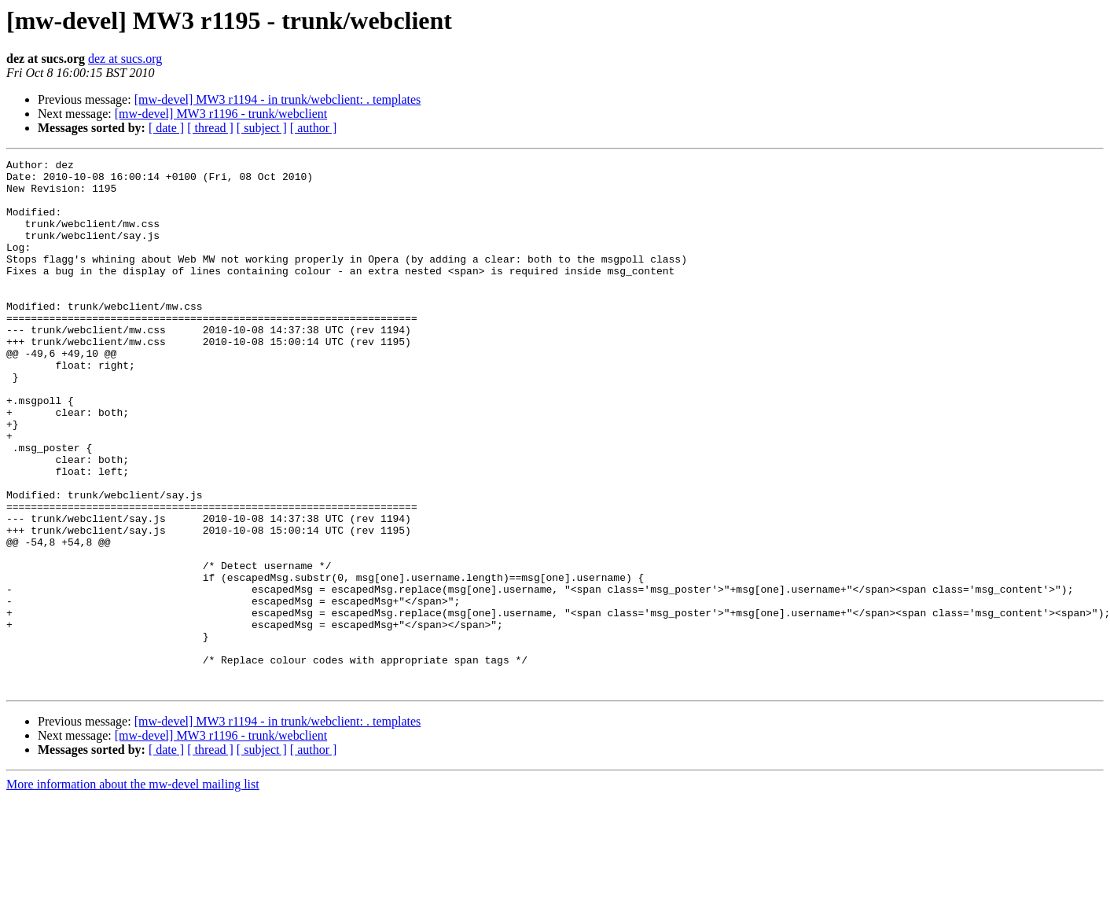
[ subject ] (262, 127)
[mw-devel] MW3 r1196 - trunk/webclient (221, 113)
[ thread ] (210, 127)
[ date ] (166, 127)
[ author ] (313, 127)
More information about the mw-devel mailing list (132, 890)
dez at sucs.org (125, 58)
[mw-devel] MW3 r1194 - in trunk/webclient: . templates (277, 99)
